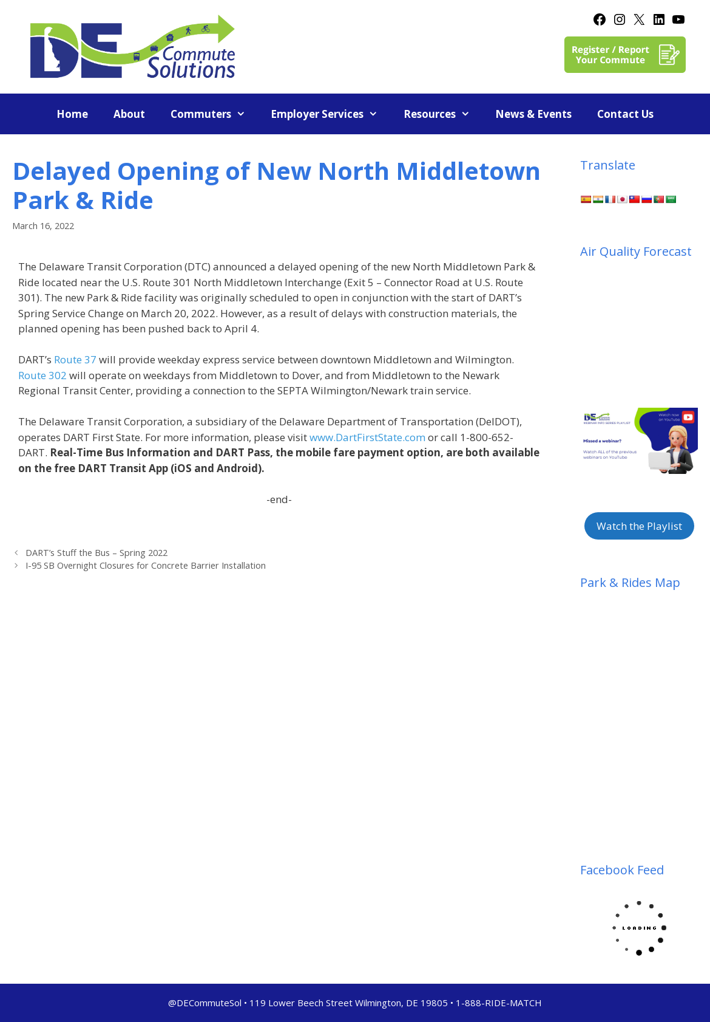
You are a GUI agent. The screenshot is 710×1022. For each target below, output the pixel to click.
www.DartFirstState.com (367, 437)
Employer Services (331, 114)
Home (72, 114)
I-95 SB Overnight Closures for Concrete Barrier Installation (145, 565)
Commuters (215, 114)
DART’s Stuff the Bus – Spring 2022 (96, 552)
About (129, 114)
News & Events (533, 114)
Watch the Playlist (639, 526)
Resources (443, 114)
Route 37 (75, 359)
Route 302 (42, 375)
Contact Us (625, 114)
